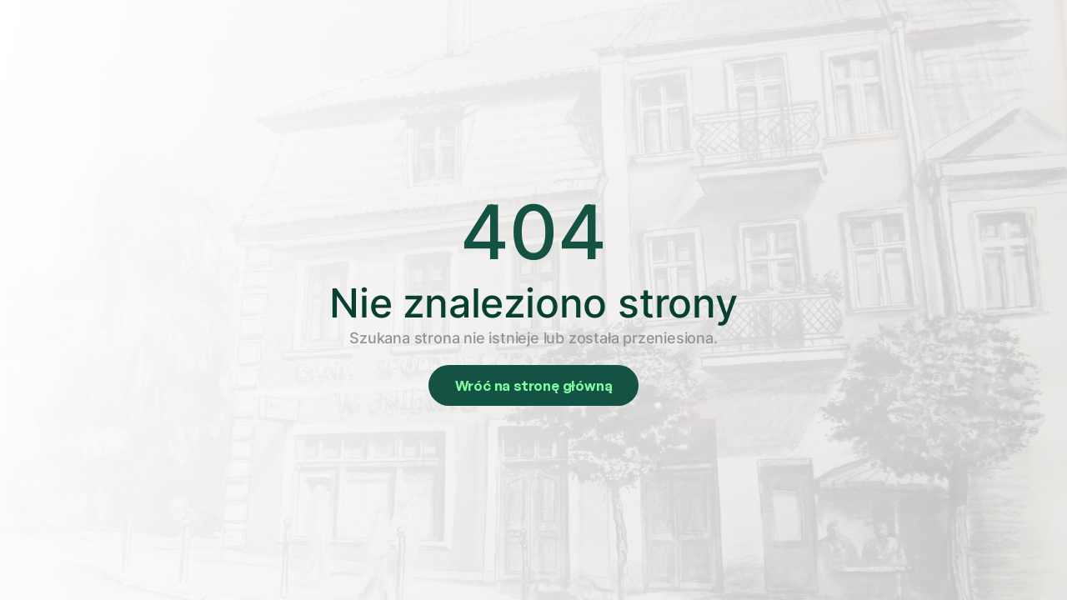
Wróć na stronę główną (534, 385)
